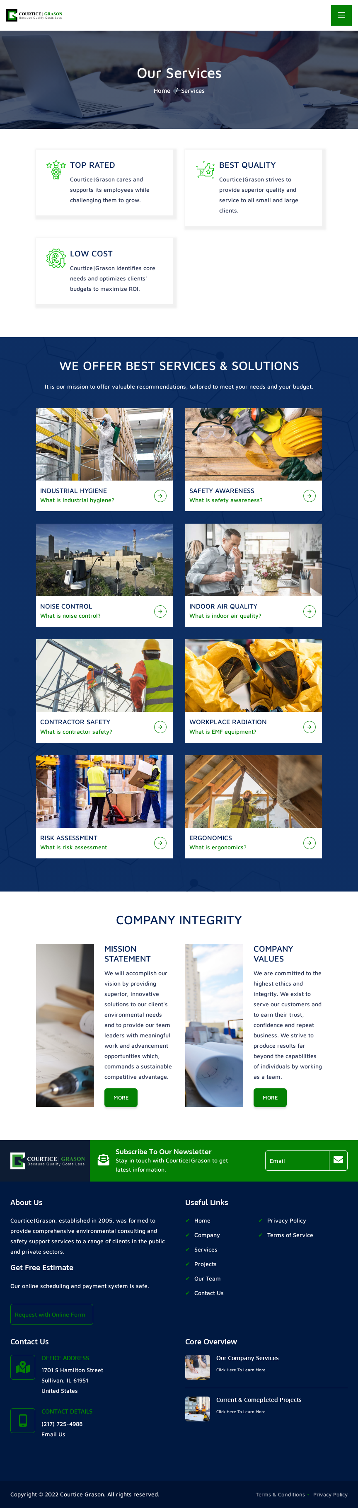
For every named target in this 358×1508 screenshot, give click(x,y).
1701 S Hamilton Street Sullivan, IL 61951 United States (72, 1380)
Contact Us (209, 1292)
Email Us (53, 1434)
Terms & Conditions (280, 1494)
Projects (205, 1263)
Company (207, 1234)
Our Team (207, 1278)
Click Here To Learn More (241, 1369)
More (121, 1097)
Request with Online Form (50, 1314)
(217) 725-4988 (61, 1423)
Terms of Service (290, 1234)
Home (162, 90)
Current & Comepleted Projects (259, 1399)
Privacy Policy (286, 1220)
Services (193, 90)
